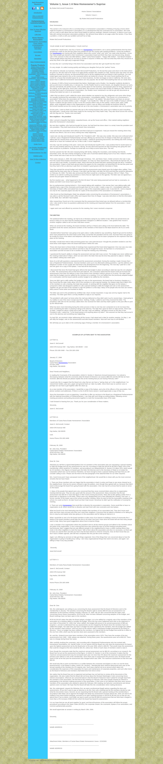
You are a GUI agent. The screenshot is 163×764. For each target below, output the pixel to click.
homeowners (88, 50)
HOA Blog (37, 48)
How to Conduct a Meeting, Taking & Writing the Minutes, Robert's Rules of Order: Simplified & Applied (38, 86)
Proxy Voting (37, 43)
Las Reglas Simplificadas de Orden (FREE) (38, 148)
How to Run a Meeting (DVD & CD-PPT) (37, 90)
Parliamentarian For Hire (37, 152)
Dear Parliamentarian (37, 62)
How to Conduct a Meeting (37, 81)
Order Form (38, 26)
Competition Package (38, 70)
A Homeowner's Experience (37, 46)
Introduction (38, 12)
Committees (38, 52)
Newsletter (38, 58)
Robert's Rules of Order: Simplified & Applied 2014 (38, 67)
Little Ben (38, 34)
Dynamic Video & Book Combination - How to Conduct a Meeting (38, 74)
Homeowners (63, 363)
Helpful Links (37, 156)
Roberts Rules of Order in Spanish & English (38, 114)
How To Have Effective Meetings (38, 30)
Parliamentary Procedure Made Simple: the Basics (37, 102)
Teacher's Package (38, 133)
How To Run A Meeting (38, 159)
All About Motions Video (37, 139)
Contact (38, 162)
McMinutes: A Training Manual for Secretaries (38, 93)
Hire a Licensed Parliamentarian (37, 17)
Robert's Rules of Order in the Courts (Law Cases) (38, 108)
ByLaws (38, 55)
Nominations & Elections (38, 99)
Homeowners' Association (38, 41)
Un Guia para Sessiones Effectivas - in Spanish (38, 137)
